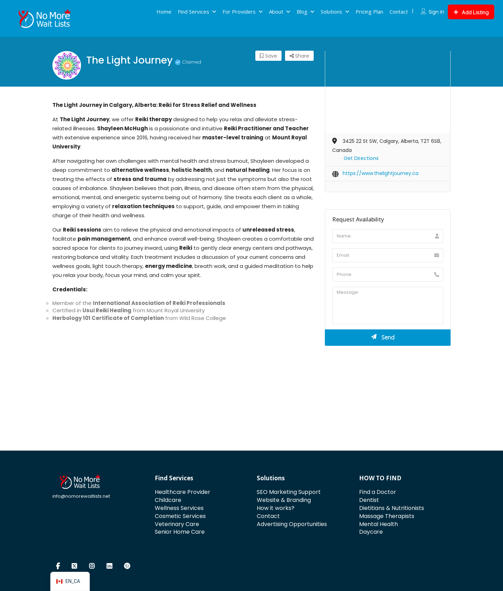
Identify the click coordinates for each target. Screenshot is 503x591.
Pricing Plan (369, 11)
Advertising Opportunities (292, 524)
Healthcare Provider (182, 492)
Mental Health (378, 524)
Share (299, 55)
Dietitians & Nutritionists (391, 508)
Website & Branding (284, 500)
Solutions (331, 11)
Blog (302, 11)
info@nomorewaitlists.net (81, 496)
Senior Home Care (180, 532)
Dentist (369, 500)
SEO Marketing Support (289, 492)
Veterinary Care (177, 524)
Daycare (371, 532)
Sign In (436, 11)
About (276, 11)
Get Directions (361, 158)
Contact (398, 11)
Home (164, 11)
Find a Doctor (377, 492)
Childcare (168, 500)
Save (268, 55)
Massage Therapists (386, 516)
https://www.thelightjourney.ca (380, 173)
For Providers (239, 11)
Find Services (193, 11)
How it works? (275, 508)
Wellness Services (179, 508)
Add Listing (471, 12)
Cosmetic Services (180, 516)
